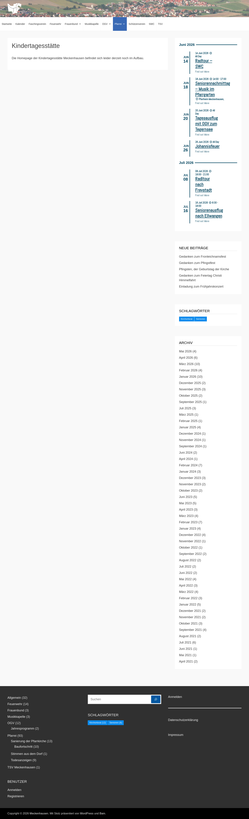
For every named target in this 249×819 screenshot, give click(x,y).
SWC (151, 24)
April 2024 (186, 459)
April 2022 (186, 585)
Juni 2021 (185, 649)
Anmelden (14, 790)
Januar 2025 (187, 427)
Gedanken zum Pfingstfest (197, 263)
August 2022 (187, 560)
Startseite (7, 24)
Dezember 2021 (190, 611)
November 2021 (190, 617)
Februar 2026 (188, 370)
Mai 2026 (185, 351)
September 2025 (190, 402)
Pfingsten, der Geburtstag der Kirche (204, 269)
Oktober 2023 (188, 490)
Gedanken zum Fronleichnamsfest (202, 256)
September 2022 (190, 554)
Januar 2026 (187, 376)
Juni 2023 (185, 497)
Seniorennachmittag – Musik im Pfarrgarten (212, 89)
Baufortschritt (23, 746)
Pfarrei (120, 24)
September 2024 (190, 446)
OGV (106, 24)
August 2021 (187, 636)
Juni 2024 (185, 452)
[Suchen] (155, 699)
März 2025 (186, 414)
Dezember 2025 (190, 383)
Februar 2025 (188, 421)
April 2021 (186, 661)
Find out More (202, 71)
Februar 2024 (188, 465)
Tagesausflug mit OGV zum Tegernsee (206, 123)
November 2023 (190, 484)
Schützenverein (137, 24)
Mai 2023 (185, 503)
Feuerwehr (55, 24)
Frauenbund (73, 24)
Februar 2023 (188, 522)
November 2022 (190, 541)
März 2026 (186, 364)
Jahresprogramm (22, 728)
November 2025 (190, 389)
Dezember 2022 (190, 535)
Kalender (20, 24)
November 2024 (190, 440)
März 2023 (186, 516)
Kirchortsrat (186, 319)
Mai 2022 (185, 579)
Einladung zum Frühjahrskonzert (201, 286)
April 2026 (186, 357)
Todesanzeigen (21, 760)
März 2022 (186, 592)
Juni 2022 (185, 573)
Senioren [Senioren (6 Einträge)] (116, 722)
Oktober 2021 (188, 623)
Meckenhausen (39, 813)
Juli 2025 (185, 408)
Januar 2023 (187, 528)
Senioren (200, 319)
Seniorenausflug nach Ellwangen (209, 213)
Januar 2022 (187, 604)
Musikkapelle (92, 24)
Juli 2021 (185, 642)
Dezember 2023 (190, 478)
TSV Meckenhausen (21, 767)
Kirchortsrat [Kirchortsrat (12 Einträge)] (97, 722)
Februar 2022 (188, 598)
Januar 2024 (187, 471)
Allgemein (14, 697)
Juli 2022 (185, 566)
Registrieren (16, 796)
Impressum (175, 735)
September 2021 (190, 630)
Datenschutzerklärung (183, 720)
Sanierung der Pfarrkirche (28, 741)
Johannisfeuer (207, 146)
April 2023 (186, 509)
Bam (102, 813)
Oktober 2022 (188, 547)
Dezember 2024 (190, 433)
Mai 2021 (185, 655)
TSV (160, 24)
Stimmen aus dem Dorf (26, 754)
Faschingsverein (37, 24)
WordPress (86, 813)
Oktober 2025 (188, 395)
